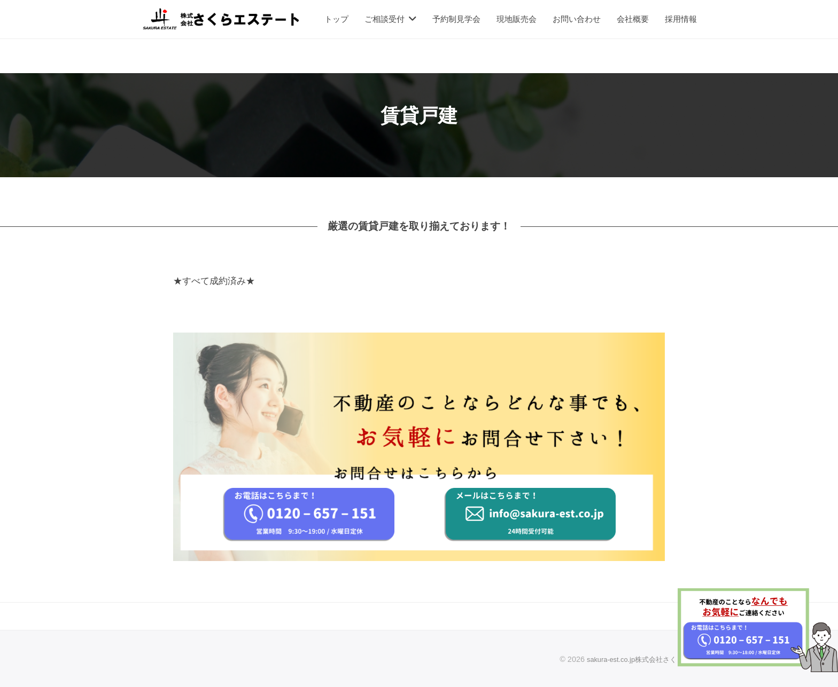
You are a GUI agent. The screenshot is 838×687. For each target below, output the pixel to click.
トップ (336, 18)
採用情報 (681, 18)
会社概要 (633, 18)
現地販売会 (516, 18)
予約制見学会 (456, 18)
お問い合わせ (577, 18)
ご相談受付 (384, 18)
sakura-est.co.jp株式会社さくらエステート (646, 659)
